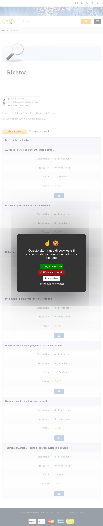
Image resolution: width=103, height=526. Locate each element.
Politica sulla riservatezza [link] (51, 283)
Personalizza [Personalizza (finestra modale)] (51, 278)
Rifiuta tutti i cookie (51, 272)
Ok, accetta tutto (51, 266)
